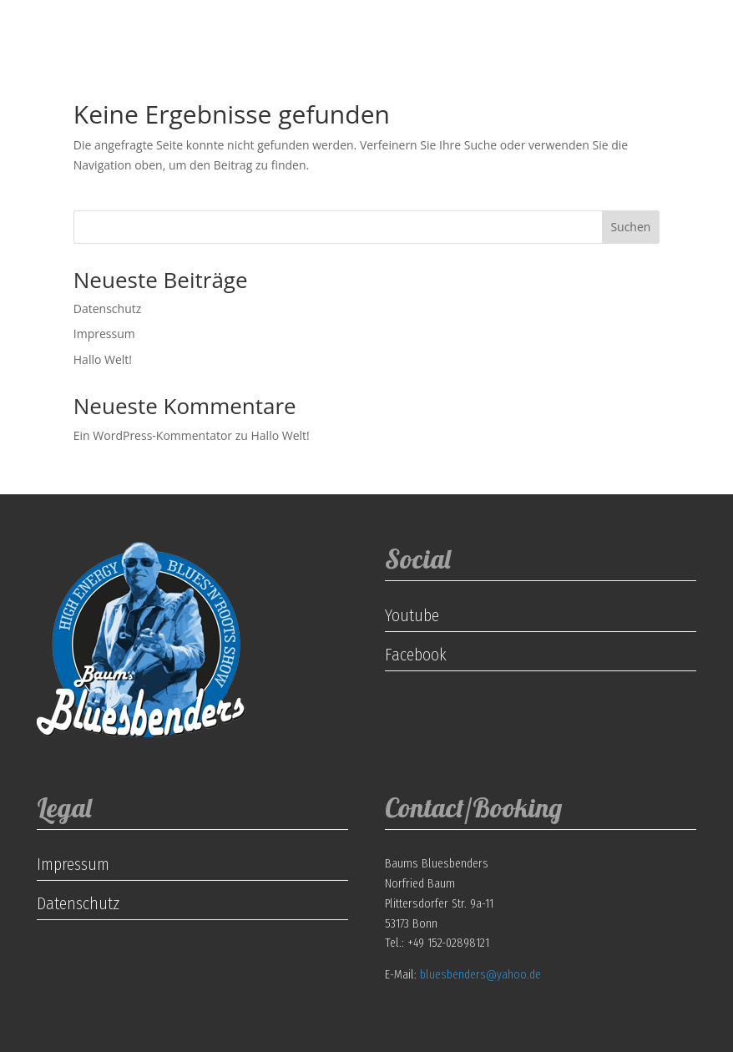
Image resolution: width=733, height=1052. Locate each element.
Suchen (630, 227)
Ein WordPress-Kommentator (152, 435)
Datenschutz (107, 308)
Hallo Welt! (102, 359)
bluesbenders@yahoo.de (480, 975)
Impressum (104, 333)
